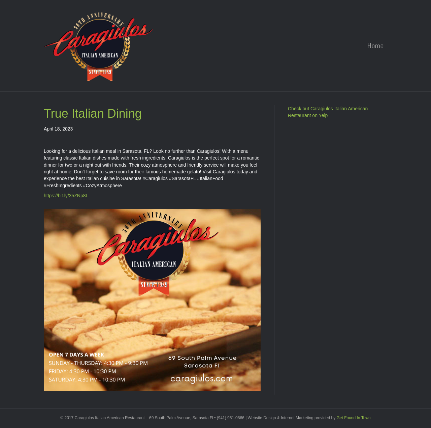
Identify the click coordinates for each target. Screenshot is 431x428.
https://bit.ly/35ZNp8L (66, 195)
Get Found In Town (354, 418)
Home (375, 45)
